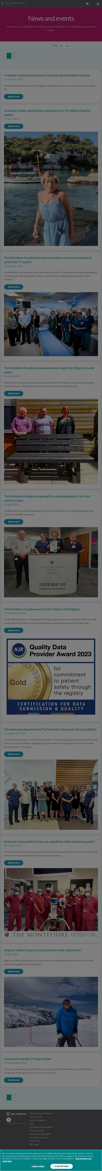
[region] (51, 1160)
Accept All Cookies (61, 1166)
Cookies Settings (38, 1166)
